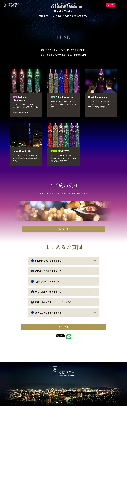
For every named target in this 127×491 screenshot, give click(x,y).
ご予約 (109, 4)
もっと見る (63, 411)
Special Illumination (65, 6)
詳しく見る (63, 310)
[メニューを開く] (119, 5)
